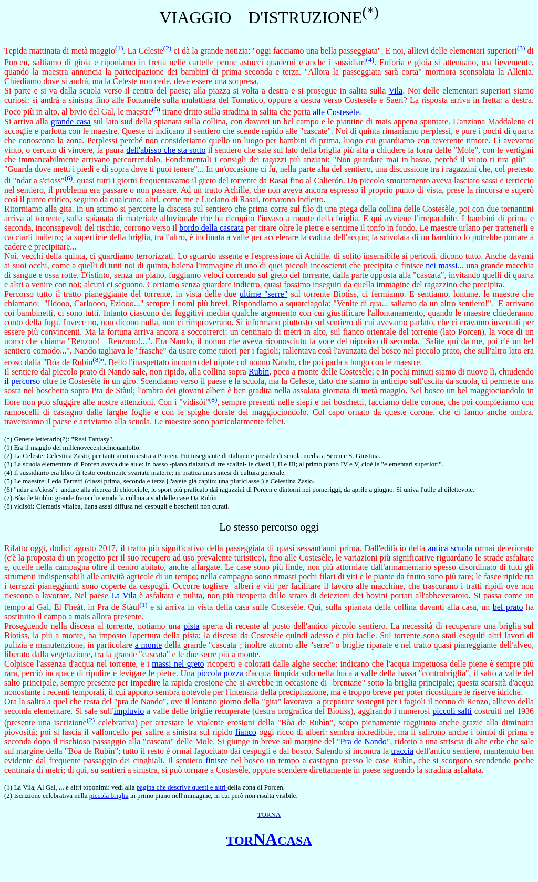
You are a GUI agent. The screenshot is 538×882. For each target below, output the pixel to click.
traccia (402, 750)
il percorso (22, 381)
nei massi (441, 265)
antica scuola (450, 548)
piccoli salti (452, 711)
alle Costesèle (336, 112)
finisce (216, 760)
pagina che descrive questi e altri (182, 787)
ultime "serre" (263, 293)
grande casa (71, 121)
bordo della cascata (211, 227)
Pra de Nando (363, 741)
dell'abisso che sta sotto (165, 150)
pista (191, 625)
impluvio (129, 711)
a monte (148, 644)
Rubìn (259, 371)
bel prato (508, 607)
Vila (396, 90)
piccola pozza (220, 673)
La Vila (124, 595)
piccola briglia (109, 796)
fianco (245, 732)
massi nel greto (178, 663)
